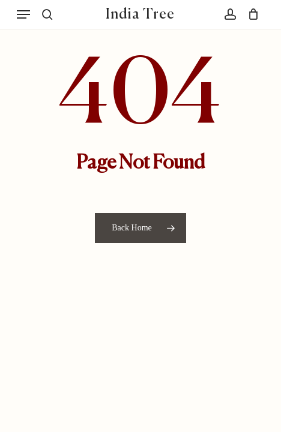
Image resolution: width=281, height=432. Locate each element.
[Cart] (250, 14)
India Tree (140, 14)
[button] (23, 14)
